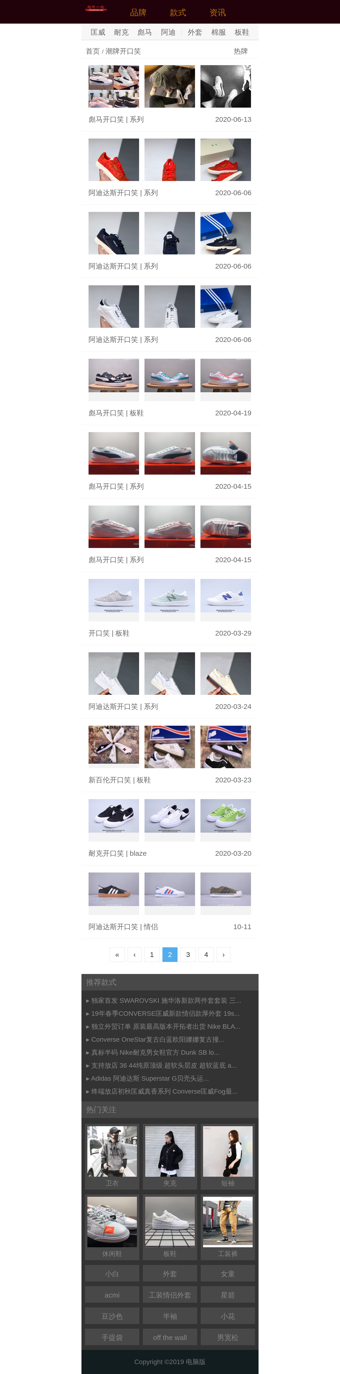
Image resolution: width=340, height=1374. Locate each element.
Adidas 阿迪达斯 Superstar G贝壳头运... (150, 1078)
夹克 (170, 1156)
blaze (138, 853)
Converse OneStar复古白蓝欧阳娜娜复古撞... (157, 1039)
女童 (228, 1274)
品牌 (138, 12)
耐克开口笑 (106, 853)
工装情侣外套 (170, 1295)
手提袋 (112, 1337)
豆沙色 (112, 1316)
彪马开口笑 (106, 119)
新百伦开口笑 (110, 780)
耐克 (121, 32)
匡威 (98, 32)
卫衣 (112, 1156)
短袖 (228, 1156)
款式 (178, 12)
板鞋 (242, 32)
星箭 (228, 1295)
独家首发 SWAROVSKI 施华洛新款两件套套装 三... (166, 1000)
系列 (137, 119)
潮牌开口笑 (123, 51)
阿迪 (168, 32)
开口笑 (99, 633)
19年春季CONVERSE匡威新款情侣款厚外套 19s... (165, 1013)
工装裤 (228, 1227)
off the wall (170, 1337)
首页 (93, 51)
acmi (112, 1295)
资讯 (217, 12)
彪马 (144, 32)
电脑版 (196, 1362)
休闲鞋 (112, 1227)
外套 (195, 32)
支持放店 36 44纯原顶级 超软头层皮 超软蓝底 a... (164, 1065)
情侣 (151, 927)
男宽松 (227, 1337)
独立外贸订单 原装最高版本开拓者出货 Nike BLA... (166, 1026)
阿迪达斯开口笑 (113, 193)
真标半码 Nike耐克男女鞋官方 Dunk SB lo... (155, 1052)
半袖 (170, 1316)
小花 (228, 1316)
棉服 (218, 32)
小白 (112, 1274)
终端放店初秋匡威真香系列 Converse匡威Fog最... (164, 1091)
